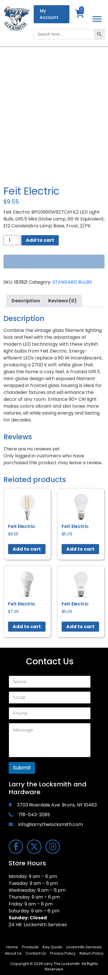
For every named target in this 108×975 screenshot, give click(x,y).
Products (30, 947)
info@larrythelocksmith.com (50, 824)
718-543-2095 (34, 814)
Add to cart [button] (27, 549)
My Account (49, 14)
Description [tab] (26, 300)
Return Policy (91, 953)
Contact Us (36, 953)
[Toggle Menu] (97, 19)
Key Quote (52, 947)
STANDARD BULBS (72, 282)
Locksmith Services (84, 947)
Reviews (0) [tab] (62, 300)
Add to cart (40, 240)
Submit (22, 767)
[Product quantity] (11, 240)
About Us (13, 953)
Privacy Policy (62, 953)
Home (12, 947)
